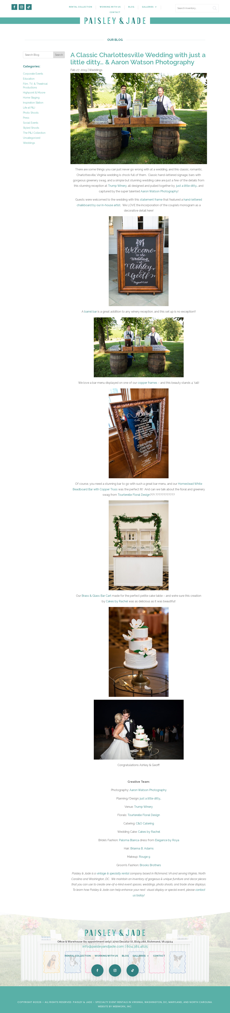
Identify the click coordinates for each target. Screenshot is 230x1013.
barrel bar (90, 311)
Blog (131, 7)
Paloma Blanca (129, 840)
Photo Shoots (31, 112)
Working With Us (110, 7)
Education (28, 78)
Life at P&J (29, 107)
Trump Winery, (117, 185)
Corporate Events (33, 73)
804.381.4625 (137, 946)
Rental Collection (80, 7)
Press (26, 117)
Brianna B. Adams (142, 848)
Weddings (29, 142)
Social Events (30, 122)
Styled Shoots (31, 127)
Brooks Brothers (150, 865)
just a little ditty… (187, 185)
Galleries (148, 7)
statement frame (151, 199)
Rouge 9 (144, 856)
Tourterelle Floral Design (134, 494)
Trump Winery (143, 806)
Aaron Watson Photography (159, 191)
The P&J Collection (34, 132)
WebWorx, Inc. (122, 1006)
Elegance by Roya (167, 840)
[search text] (196, 8)
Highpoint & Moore (34, 92)
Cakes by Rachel (117, 601)
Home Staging (31, 97)
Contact (115, 12)
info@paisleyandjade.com (103, 946)
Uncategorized (31, 137)
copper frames (147, 382)
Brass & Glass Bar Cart (96, 595)
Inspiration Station (33, 102)
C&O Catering (145, 823)
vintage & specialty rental (113, 873)
